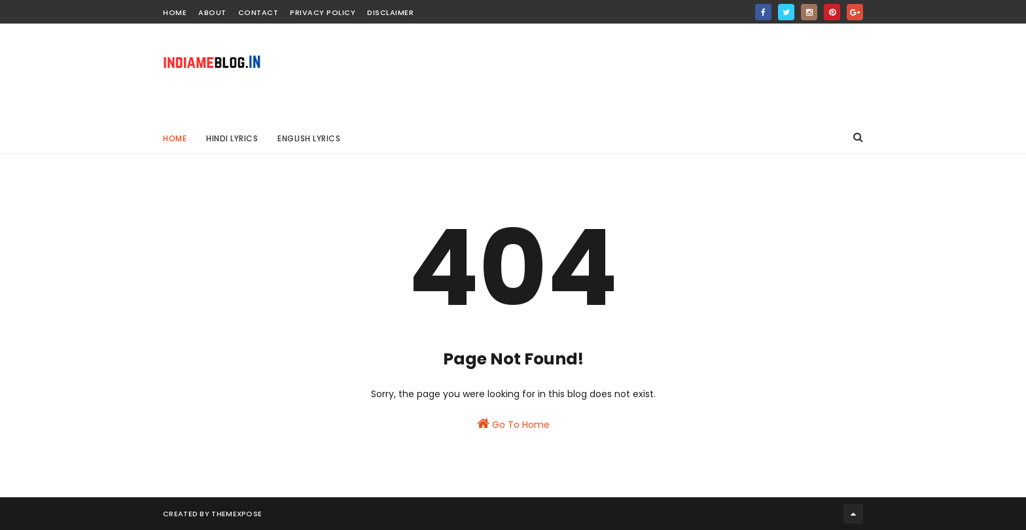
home (174, 12)
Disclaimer (390, 12)
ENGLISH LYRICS (308, 138)
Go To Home (513, 424)
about (212, 12)
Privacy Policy (322, 12)
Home (174, 138)
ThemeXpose (236, 513)
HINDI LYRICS (232, 138)
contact (258, 12)
